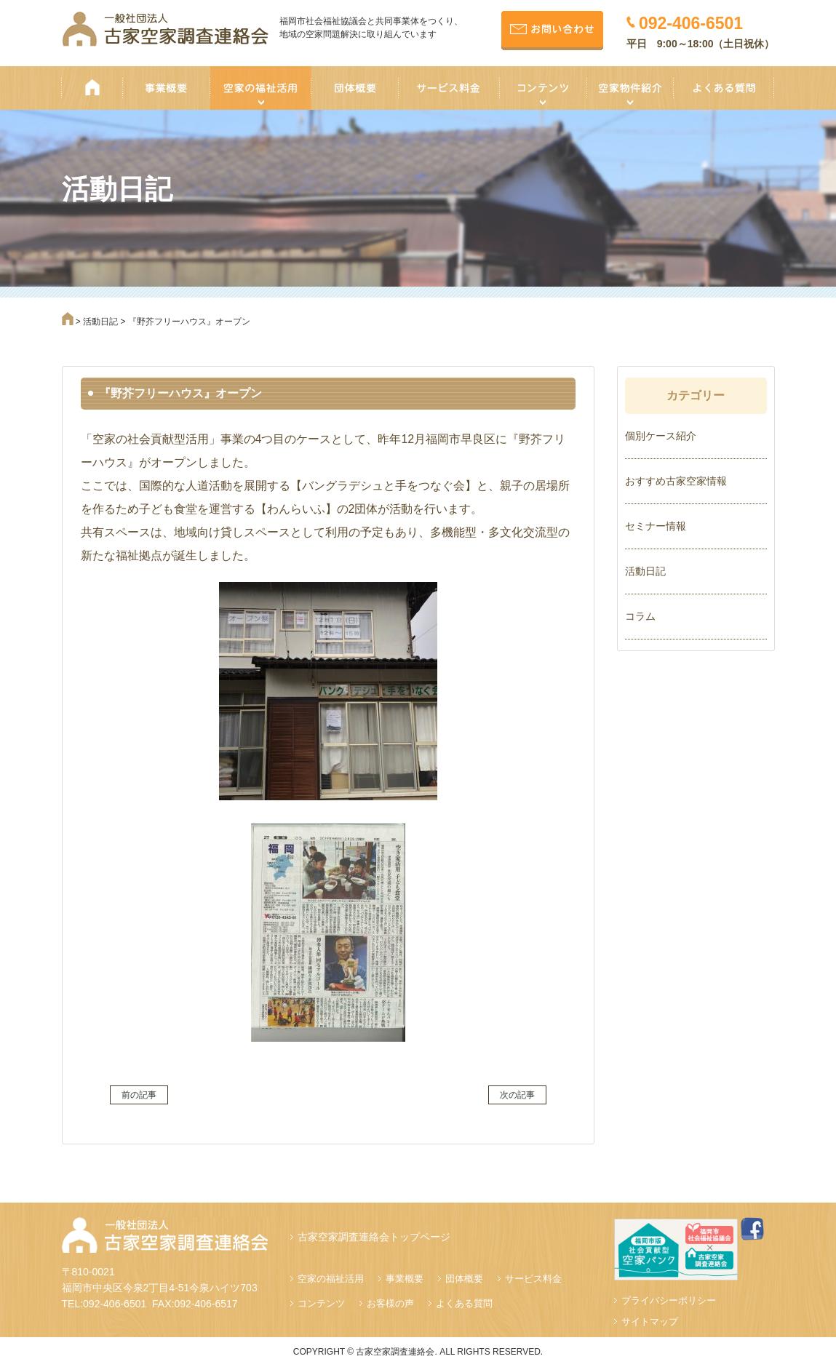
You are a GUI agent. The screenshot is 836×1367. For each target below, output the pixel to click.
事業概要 (404, 1278)
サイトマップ (649, 1321)
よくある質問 (464, 1303)
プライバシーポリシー (668, 1300)
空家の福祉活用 (331, 1278)
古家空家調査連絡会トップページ (374, 1237)
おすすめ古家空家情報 (676, 481)
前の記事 (139, 1095)
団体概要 (464, 1278)
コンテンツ (321, 1303)
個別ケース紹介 (660, 436)
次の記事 (517, 1095)
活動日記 (645, 571)
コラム (640, 616)
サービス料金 (533, 1278)
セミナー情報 (655, 526)
